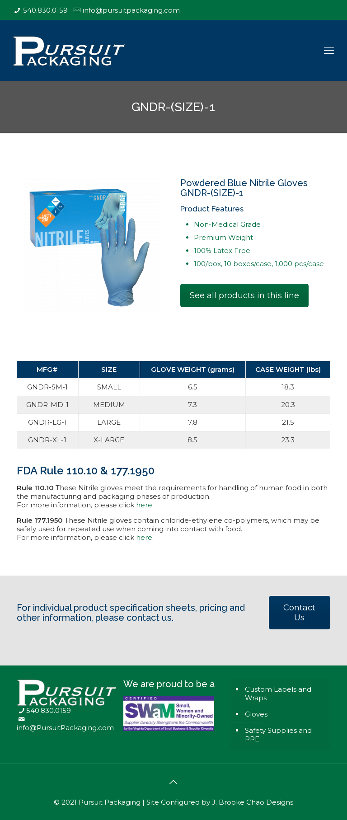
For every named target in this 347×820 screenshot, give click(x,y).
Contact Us (299, 613)
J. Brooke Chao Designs (252, 802)
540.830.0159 (45, 10)
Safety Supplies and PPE (278, 734)
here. (145, 505)
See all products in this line (244, 295)
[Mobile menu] (329, 50)
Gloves (256, 714)
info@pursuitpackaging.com (131, 10)
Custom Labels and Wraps (278, 693)
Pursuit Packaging (110, 802)
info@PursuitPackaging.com (65, 727)
